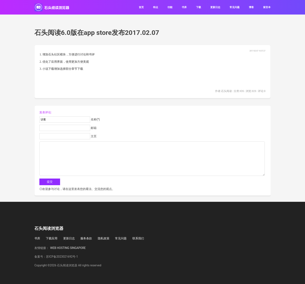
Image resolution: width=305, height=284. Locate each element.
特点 (155, 7)
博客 (251, 7)
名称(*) (95, 119)
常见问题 (235, 7)
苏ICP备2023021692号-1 (62, 256)
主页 (94, 136)
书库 (184, 7)
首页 (141, 7)
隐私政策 (103, 238)
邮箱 (94, 128)
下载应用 (51, 238)
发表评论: (45, 112)
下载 (198, 7)
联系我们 (138, 238)
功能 (169, 7)
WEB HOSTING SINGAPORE (68, 248)
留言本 (267, 7)
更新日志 (215, 7)
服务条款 (86, 238)
